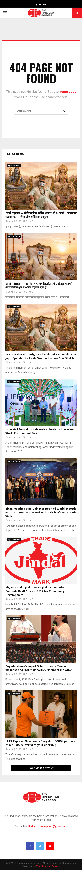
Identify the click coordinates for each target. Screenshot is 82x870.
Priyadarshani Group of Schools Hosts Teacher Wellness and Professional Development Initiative (38, 668)
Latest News (14, 153)
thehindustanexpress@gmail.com (47, 826)
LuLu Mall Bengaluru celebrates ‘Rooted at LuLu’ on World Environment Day (39, 431)
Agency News (14, 166)
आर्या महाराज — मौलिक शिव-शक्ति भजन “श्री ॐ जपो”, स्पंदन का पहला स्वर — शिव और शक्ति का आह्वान (40, 215)
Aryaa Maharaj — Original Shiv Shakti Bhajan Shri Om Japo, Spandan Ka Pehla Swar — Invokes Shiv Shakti (40, 356)
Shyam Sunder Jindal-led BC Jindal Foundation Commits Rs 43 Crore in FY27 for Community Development (35, 591)
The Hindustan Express (48, 866)
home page (67, 91)
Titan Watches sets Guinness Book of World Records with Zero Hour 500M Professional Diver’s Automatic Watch (40, 512)
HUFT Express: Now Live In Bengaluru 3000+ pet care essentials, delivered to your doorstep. (40, 743)
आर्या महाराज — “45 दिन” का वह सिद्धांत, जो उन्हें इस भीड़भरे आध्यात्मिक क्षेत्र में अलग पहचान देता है (38, 286)
